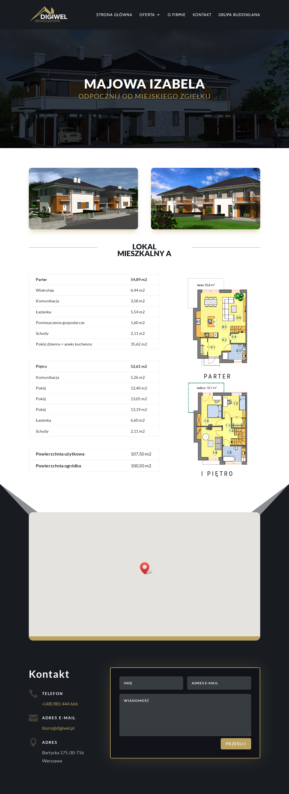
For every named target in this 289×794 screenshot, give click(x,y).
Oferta (147, 15)
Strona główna (114, 15)
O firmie (177, 15)
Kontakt (202, 15)
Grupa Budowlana (239, 15)
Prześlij (236, 744)
